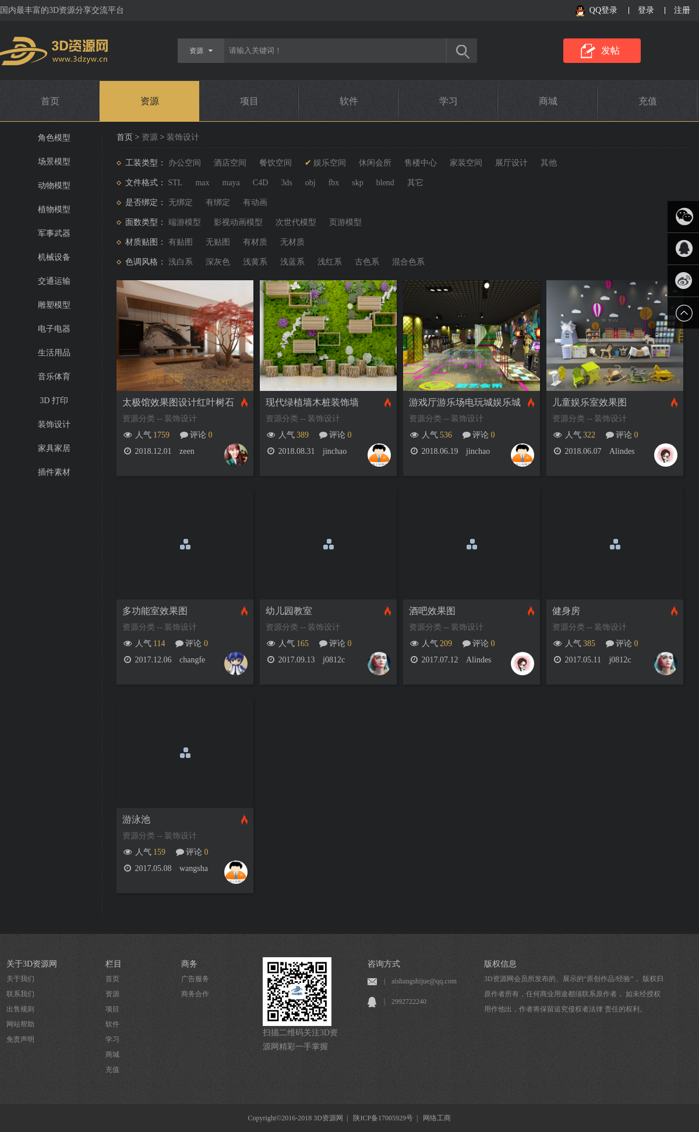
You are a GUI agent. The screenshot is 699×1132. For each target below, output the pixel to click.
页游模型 (345, 222)
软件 (349, 101)
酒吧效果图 (432, 611)
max (202, 182)
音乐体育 (54, 376)
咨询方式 (384, 964)
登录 (646, 10)
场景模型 (54, 161)
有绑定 (218, 202)
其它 (415, 182)
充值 (647, 101)
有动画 (255, 202)
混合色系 (408, 262)
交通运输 (54, 281)
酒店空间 (230, 162)
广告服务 (195, 979)
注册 (682, 10)
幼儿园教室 (289, 611)
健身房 (566, 611)
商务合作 (195, 994)
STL (175, 182)
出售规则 (20, 1009)
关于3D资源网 (31, 964)
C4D (260, 182)
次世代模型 (296, 222)
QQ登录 (603, 10)
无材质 (292, 242)
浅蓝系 (292, 262)
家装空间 (466, 162)
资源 (149, 101)
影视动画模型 (238, 222)
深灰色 (218, 262)
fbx (334, 182)
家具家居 (54, 448)
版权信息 (500, 964)
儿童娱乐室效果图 (589, 402)
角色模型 (54, 137)
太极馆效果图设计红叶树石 (178, 402)
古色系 (367, 262)
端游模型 (184, 222)
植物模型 (54, 209)
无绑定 (180, 202)
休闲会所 (375, 162)
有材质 (255, 242)
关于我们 (20, 979)
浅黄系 (255, 262)
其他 (549, 162)
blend (385, 182)
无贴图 (218, 242)
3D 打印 (54, 400)
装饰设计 (54, 424)
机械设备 (54, 257)
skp (357, 182)
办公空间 (184, 162)
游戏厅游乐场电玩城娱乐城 (465, 402)
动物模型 (54, 185)
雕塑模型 (54, 305)
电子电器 (54, 329)
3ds (286, 182)
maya (231, 182)
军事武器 (54, 233)
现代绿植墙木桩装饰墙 (312, 402)
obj (310, 182)
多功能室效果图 (155, 611)
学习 (448, 101)
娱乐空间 (329, 162)
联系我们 (20, 994)
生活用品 (54, 352)
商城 (548, 101)
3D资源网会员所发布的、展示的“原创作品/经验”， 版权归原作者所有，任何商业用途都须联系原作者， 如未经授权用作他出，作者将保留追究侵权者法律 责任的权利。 (573, 994)
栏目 (113, 964)
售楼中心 (420, 162)
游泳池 (136, 819)
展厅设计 (511, 162)
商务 (189, 964)
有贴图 (180, 242)
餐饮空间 (275, 162)
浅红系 (329, 262)
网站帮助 (20, 1024)
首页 (50, 101)
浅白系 (180, 262)
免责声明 (20, 1039)
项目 (249, 101)
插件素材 (54, 472)
